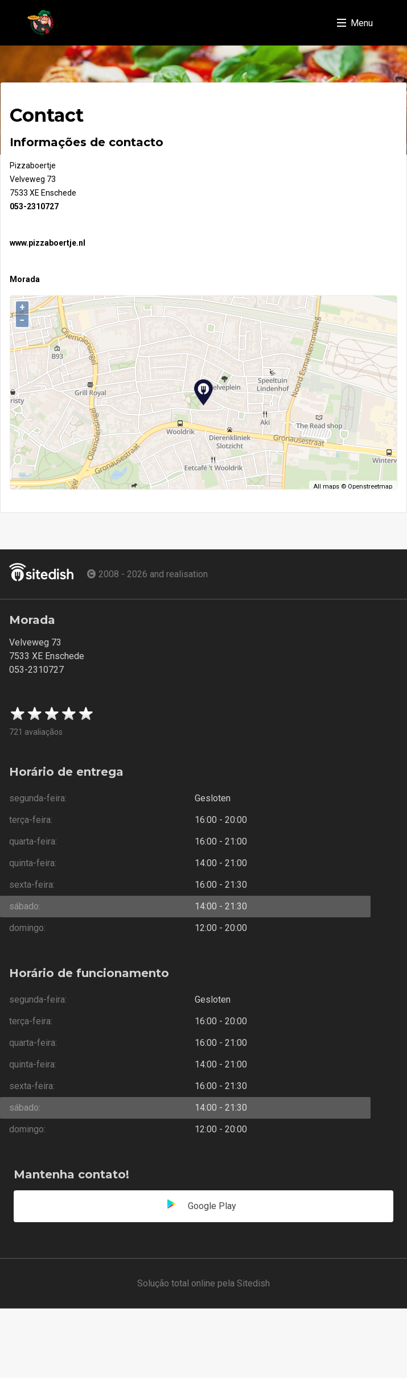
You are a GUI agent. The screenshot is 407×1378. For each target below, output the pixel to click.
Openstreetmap (370, 486)
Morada (25, 279)
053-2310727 (34, 206)
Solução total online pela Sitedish (203, 1283)
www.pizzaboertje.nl (47, 242)
